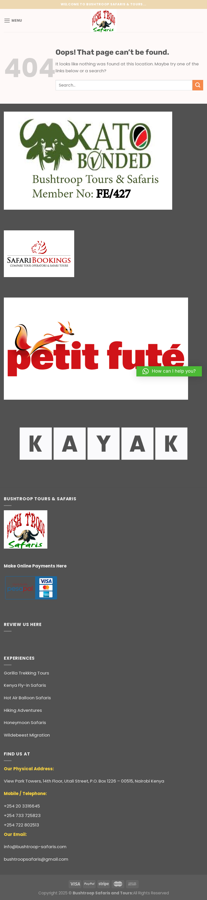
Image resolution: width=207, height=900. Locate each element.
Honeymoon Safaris (25, 722)
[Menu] (13, 20)
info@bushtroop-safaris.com (35, 847)
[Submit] (197, 85)
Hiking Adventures (23, 710)
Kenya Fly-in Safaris (25, 685)
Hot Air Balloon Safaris (27, 698)
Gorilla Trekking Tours (26, 673)
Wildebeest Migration (27, 735)
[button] (169, 371)
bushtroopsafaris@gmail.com (36, 859)
